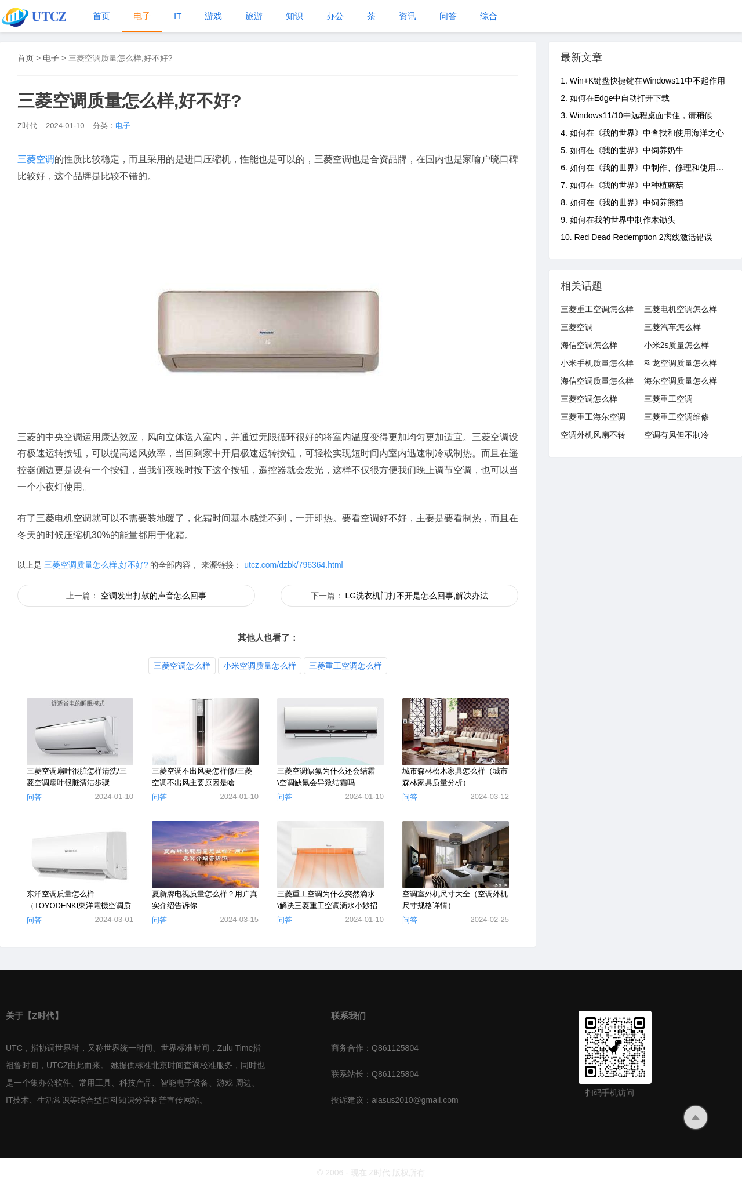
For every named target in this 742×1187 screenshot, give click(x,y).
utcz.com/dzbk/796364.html (292, 564)
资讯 (407, 16)
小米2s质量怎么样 (677, 345)
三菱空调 (35, 159)
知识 (294, 16)
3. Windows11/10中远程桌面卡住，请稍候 (636, 115)
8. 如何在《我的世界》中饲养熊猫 (622, 202)
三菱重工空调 (668, 399)
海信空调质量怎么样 (597, 381)
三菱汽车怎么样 (672, 327)
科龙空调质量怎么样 (680, 363)
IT (177, 16)
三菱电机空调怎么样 (680, 309)
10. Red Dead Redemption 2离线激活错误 (636, 237)
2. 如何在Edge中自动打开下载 (615, 98)
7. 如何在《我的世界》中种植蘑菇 (622, 185)
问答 (448, 16)
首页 (101, 16)
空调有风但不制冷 (676, 435)
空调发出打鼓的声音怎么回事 (153, 595)
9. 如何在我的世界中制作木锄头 (618, 219)
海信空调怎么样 (589, 345)
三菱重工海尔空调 (593, 417)
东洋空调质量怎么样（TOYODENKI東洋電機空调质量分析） (79, 905)
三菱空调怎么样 (182, 665)
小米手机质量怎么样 (597, 363)
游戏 (213, 16)
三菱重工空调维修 (676, 417)
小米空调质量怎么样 (259, 665)
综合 (488, 16)
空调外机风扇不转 (593, 435)
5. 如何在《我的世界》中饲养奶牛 (622, 150)
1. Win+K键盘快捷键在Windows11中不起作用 (643, 80)
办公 (335, 16)
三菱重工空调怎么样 (345, 665)
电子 (142, 16)
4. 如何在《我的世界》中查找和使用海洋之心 (642, 132)
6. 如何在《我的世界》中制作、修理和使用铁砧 (646, 167)
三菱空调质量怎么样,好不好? (96, 564)
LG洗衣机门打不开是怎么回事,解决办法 (416, 595)
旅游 (254, 16)
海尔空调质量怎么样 (680, 381)
